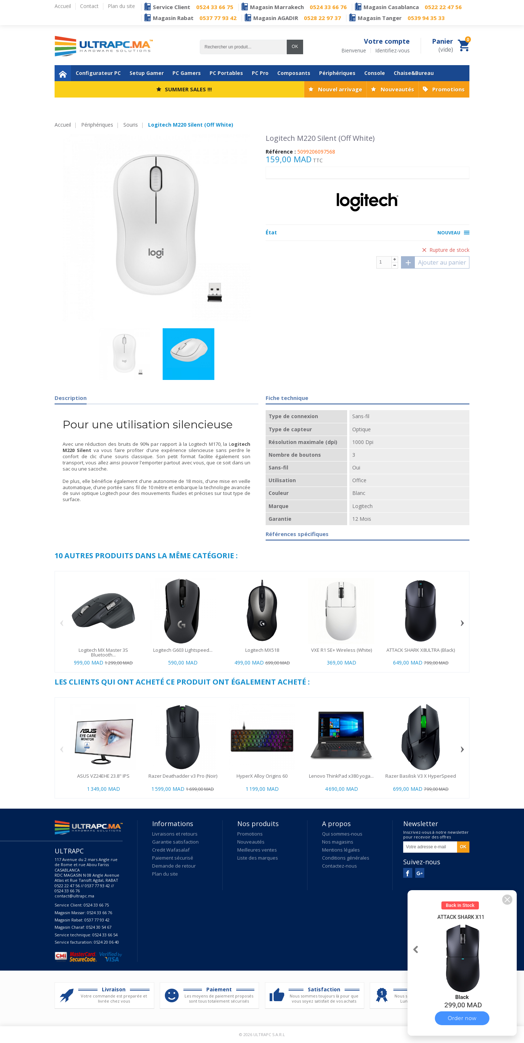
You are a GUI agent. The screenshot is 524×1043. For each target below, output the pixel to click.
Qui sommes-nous (342, 833)
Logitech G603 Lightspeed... (183, 650)
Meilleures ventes (257, 849)
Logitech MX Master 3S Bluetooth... (103, 652)
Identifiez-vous (392, 50)
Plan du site (165, 874)
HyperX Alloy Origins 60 (262, 776)
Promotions (448, 89)
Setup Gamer (147, 73)
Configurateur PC (98, 73)
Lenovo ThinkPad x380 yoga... (341, 776)
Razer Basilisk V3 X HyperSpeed (420, 776)
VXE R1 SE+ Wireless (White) (341, 650)
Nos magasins (337, 841)
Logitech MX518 (262, 650)
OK (295, 46)
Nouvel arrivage (340, 89)
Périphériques (337, 73)
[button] (507, 899)
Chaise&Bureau (414, 73)
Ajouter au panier (433, 262)
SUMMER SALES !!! (188, 89)
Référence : (281, 151)
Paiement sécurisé (172, 857)
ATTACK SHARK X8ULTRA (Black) (420, 650)
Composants (293, 73)
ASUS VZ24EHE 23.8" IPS (103, 776)
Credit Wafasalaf (171, 849)
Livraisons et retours (175, 833)
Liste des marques (257, 857)
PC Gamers (186, 73)
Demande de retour (174, 865)
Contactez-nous (339, 865)
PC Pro (260, 73)
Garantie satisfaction (175, 841)
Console (374, 73)
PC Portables (226, 73)
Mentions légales (341, 849)
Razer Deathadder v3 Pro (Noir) (182, 776)
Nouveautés (397, 89)
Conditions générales (345, 857)
